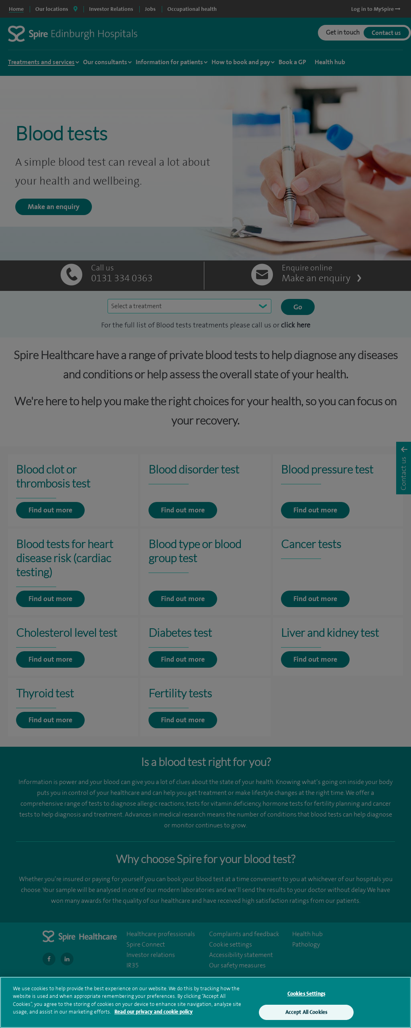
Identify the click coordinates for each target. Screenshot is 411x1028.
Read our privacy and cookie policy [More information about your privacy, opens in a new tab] (153, 1020)
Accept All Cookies (306, 1020)
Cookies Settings (306, 1002)
